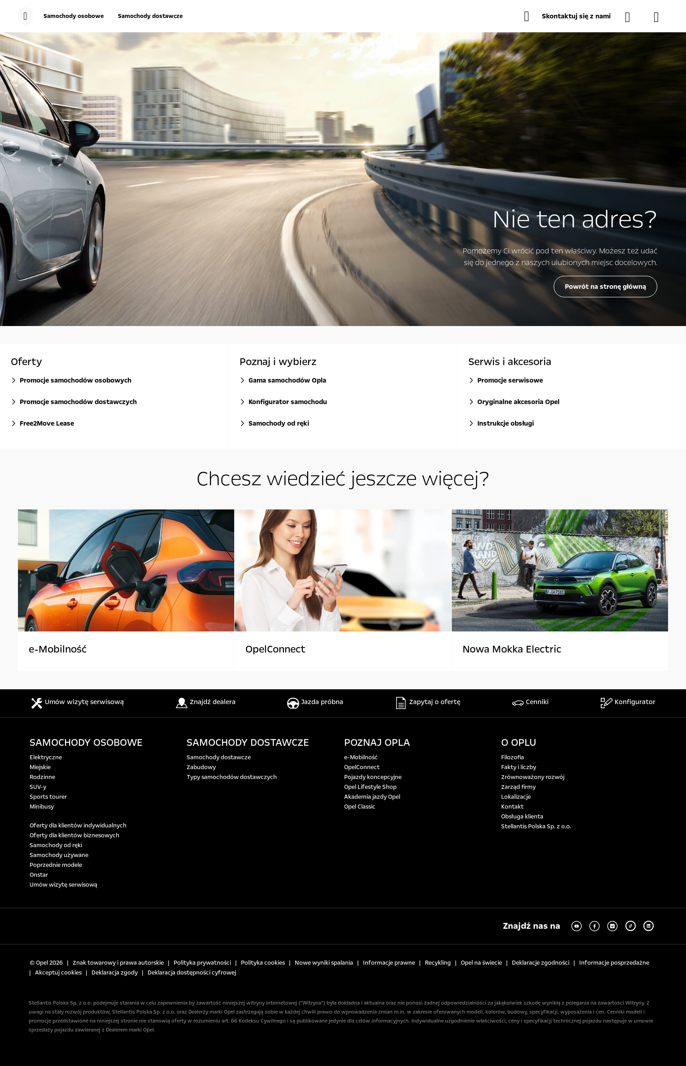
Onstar (39, 875)
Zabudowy (201, 767)
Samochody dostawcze (219, 757)
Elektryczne (46, 757)
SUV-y (38, 787)
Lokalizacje (516, 797)
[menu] (25, 16)
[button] (567, 16)
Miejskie (40, 767)
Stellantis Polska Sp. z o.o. (536, 826)
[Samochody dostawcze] (150, 16)
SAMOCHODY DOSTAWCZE (248, 742)
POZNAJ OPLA (377, 742)
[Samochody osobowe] (74, 16)
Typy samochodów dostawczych (232, 777)
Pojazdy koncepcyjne (373, 777)
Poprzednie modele (56, 865)
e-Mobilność (361, 757)
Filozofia (512, 757)
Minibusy (42, 807)
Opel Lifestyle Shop (370, 787)
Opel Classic (360, 807)
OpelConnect (362, 767)
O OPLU (518, 742)
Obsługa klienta (522, 817)
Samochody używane (59, 855)
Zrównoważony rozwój (532, 777)
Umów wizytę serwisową (63, 885)
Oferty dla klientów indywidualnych (78, 826)
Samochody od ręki (56, 845)
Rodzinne (42, 777)
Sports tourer (48, 797)
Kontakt (512, 807)
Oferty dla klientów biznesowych (74, 835)
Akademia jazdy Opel (372, 797)
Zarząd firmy (518, 787)
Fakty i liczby (518, 767)
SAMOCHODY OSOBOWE (86, 742)
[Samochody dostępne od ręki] (632, 17)
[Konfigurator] (661, 17)
